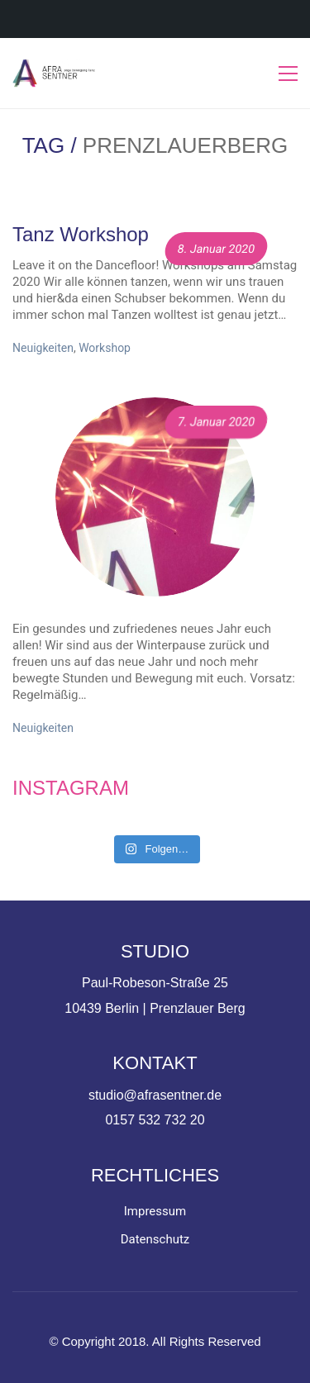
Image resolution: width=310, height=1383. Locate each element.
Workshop (105, 347)
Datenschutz (155, 1239)
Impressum (155, 1211)
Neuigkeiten (43, 347)
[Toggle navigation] (288, 73)
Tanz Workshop (80, 234)
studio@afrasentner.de (155, 1095)
